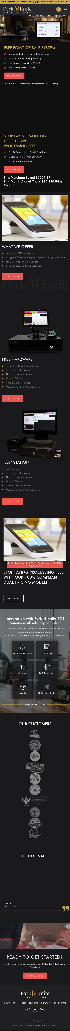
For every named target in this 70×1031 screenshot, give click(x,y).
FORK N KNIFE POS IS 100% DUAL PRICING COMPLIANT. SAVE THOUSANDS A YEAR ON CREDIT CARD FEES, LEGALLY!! (35, 1)
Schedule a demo (35, 978)
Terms (28, 1023)
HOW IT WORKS (13, 170)
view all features (35, 704)
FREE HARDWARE (14, 76)
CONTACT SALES (12, 277)
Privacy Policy (39, 1023)
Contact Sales (12, 399)
